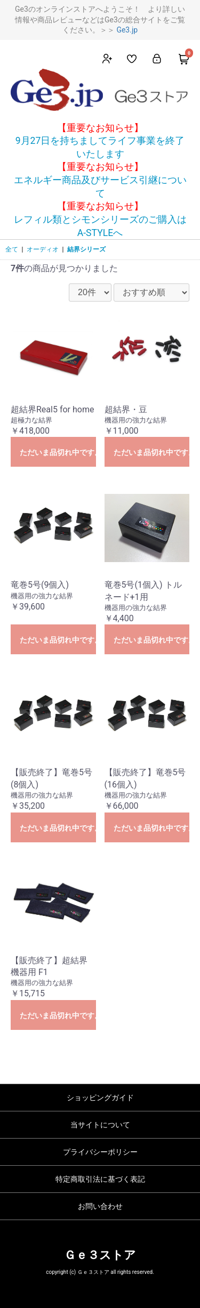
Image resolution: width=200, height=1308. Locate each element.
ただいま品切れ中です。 (58, 452)
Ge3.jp (127, 30)
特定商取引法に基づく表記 (100, 1179)
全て (11, 249)
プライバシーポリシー (100, 1152)
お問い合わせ (100, 1206)
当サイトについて (100, 1124)
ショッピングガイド (100, 1097)
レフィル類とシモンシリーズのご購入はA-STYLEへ (100, 226)
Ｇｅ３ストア (100, 1255)
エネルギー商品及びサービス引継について (100, 187)
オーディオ (43, 249)
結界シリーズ (86, 249)
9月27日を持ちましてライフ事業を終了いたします (100, 147)
